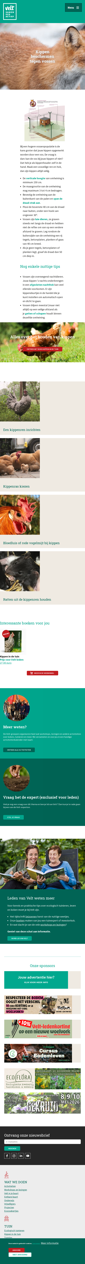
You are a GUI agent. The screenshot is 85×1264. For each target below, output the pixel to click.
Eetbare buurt (11, 1196)
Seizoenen (31, 929)
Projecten (9, 1207)
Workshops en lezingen (15, 1189)
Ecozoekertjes (11, 1210)
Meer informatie (50, 1243)
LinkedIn (21, 1156)
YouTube (28, 1156)
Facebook (7, 1156)
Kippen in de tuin (12, 1234)
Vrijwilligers (10, 1203)
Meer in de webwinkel (44, 673)
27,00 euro (6, 662)
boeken (20, 933)
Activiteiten (10, 1186)
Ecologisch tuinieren (14, 1230)
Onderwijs (9, 1200)
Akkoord (16, 1250)
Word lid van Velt (19, 951)
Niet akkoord (20, 1255)
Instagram (14, 1156)
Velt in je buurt (11, 1193)
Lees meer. (36, 1243)
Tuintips (8, 1237)
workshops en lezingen (53, 937)
